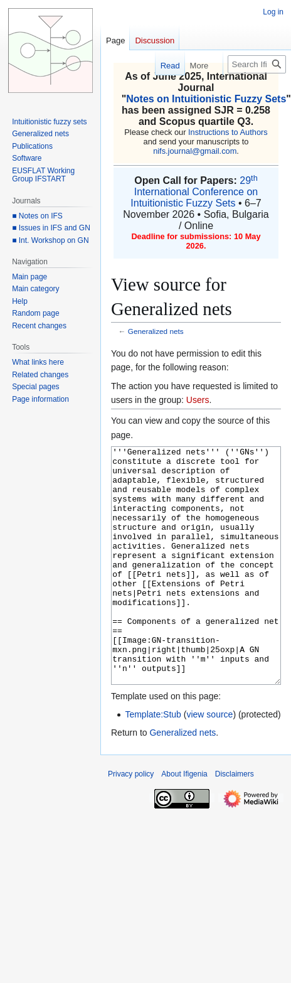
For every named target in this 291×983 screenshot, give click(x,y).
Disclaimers (234, 821)
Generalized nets (156, 331)
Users (197, 400)
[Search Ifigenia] (257, 64)
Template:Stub (153, 761)
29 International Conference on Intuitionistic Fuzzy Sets (194, 191)
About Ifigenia (184, 821)
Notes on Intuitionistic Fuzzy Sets (206, 99)
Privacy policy (131, 821)
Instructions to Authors (228, 132)
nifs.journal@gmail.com (194, 151)
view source (209, 761)
